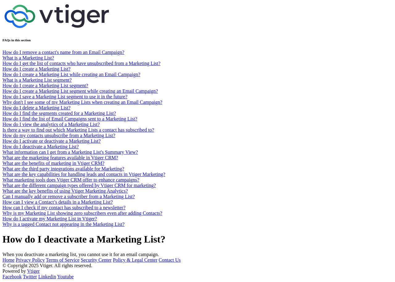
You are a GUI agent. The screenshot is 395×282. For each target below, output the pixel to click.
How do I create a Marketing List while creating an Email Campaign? (71, 74)
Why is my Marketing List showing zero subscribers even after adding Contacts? (82, 213)
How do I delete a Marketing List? (36, 107)
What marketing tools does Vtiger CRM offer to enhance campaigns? (70, 179)
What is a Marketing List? (28, 57)
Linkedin (47, 276)
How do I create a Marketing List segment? (45, 85)
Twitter (30, 276)
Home (8, 260)
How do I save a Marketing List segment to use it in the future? (64, 96)
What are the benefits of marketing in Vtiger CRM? (53, 163)
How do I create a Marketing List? (36, 69)
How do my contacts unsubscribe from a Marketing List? (58, 135)
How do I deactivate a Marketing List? (40, 146)
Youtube (65, 276)
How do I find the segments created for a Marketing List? (59, 113)
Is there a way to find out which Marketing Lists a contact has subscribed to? (78, 130)
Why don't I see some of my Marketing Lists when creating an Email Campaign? (82, 102)
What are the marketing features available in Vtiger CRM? (60, 157)
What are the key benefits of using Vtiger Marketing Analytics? (65, 191)
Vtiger (33, 271)
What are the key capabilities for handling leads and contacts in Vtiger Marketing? (83, 174)
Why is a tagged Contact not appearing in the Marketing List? (63, 224)
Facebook (12, 276)
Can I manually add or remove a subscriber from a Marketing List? (68, 196)
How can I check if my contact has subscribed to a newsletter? (64, 207)
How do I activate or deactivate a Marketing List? (51, 141)
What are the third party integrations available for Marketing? (63, 168)
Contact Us (170, 260)
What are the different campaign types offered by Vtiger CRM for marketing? (79, 185)
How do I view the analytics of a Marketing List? (51, 124)
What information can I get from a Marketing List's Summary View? (70, 152)
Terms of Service (63, 260)
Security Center (96, 260)
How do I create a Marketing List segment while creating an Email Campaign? (80, 91)
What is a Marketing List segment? (37, 80)
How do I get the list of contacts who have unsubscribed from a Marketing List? (81, 63)
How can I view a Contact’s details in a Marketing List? (57, 202)
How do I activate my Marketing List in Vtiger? (49, 218)
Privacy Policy (30, 260)
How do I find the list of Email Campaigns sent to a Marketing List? (69, 118)
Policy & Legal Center (135, 260)
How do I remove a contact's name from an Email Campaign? (63, 52)
